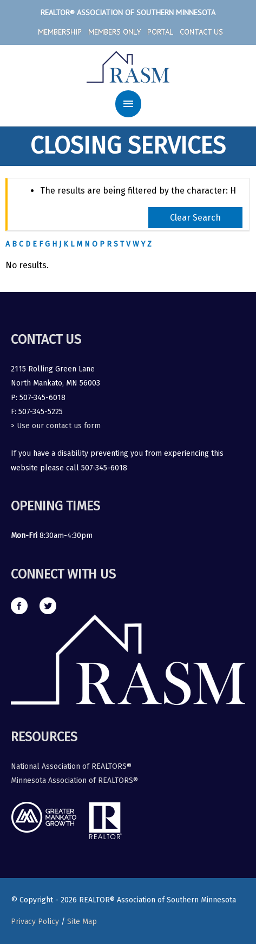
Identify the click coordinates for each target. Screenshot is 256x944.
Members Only (114, 32)
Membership (60, 32)
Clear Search (195, 217)
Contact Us (201, 32)
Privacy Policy (35, 921)
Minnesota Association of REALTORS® (74, 780)
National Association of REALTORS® (71, 766)
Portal (160, 32)
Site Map (82, 921)
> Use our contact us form (56, 425)
